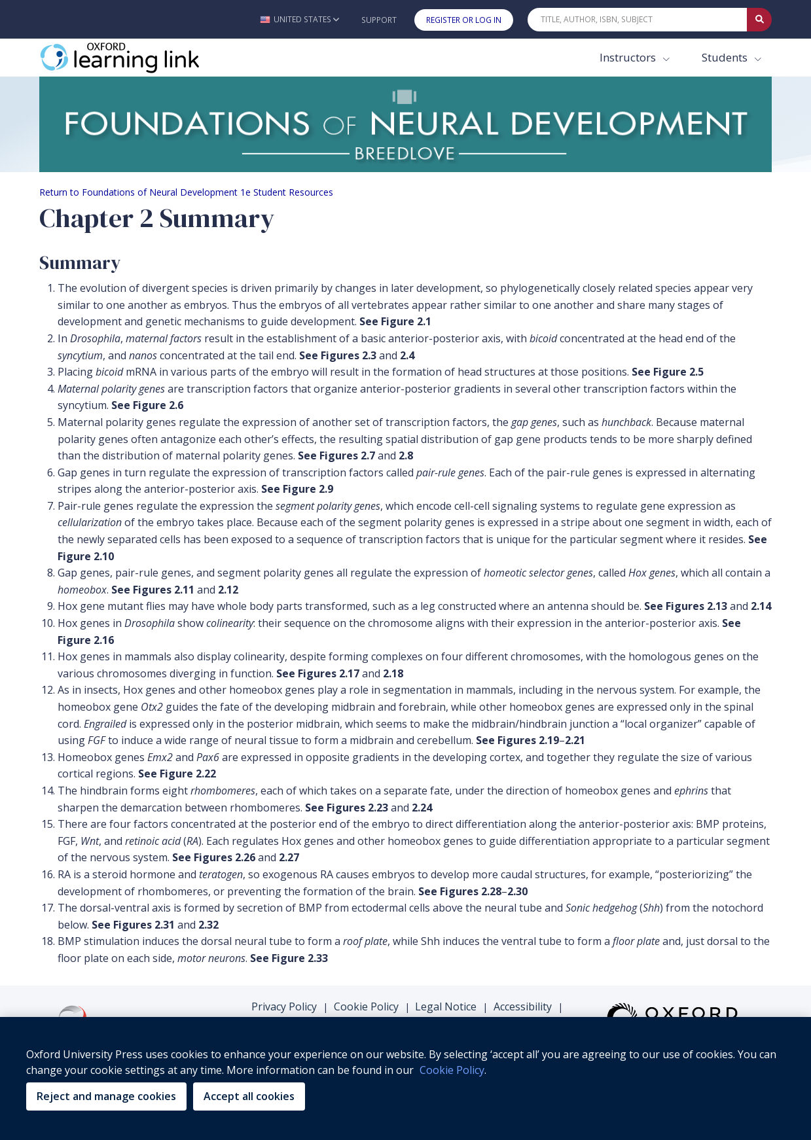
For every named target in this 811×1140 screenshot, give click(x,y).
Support (379, 20)
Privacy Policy (284, 1006)
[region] (405, 1078)
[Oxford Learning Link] (137, 58)
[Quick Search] (638, 19)
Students (726, 57)
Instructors (629, 57)
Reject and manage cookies (106, 1096)
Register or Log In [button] (463, 20)
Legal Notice (446, 1006)
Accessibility (523, 1006)
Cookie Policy (366, 1006)
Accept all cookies (249, 1096)
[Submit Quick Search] (759, 19)
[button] (299, 19)
